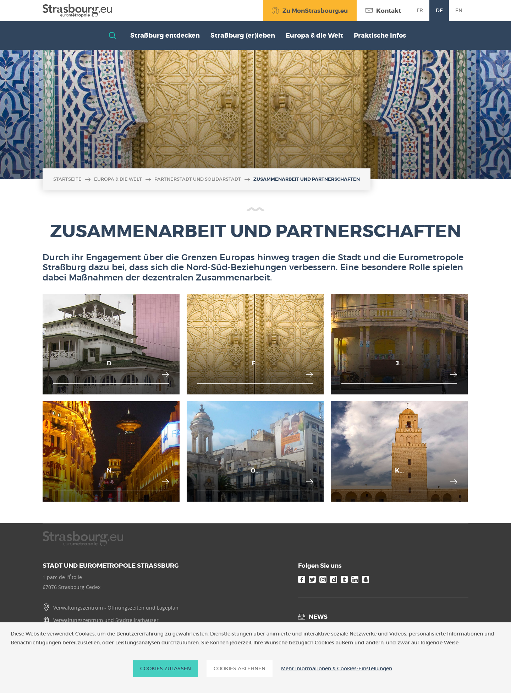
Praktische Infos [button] (380, 35)
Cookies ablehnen (239, 668)
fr (420, 10)
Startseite (67, 179)
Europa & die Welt (118, 179)
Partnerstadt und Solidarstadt (197, 179)
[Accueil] (77, 10)
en (458, 10)
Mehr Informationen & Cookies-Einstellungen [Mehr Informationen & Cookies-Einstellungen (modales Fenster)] (336, 669)
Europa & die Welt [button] (314, 35)
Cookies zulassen (165, 668)
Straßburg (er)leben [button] (242, 35)
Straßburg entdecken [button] (165, 35)
